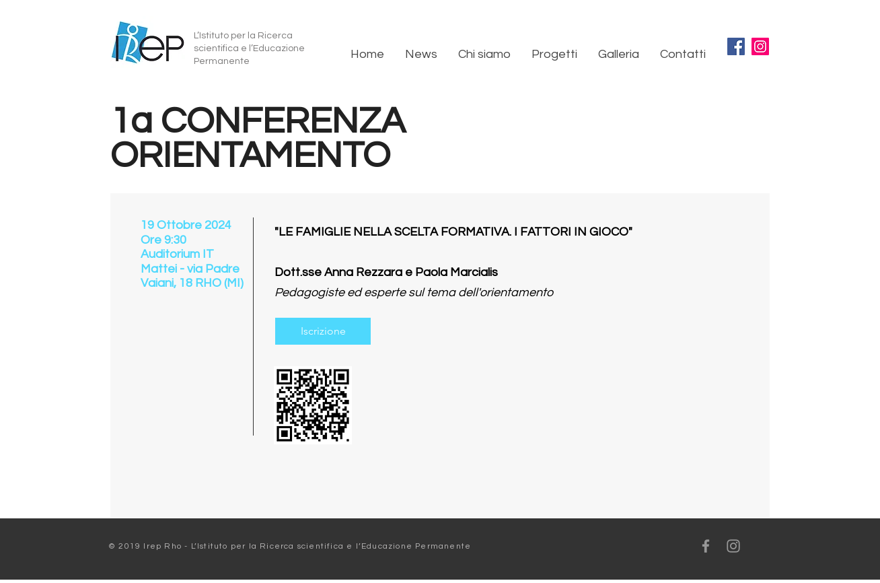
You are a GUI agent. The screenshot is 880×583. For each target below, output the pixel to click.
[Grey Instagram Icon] (733, 546)
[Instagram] (760, 46)
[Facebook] (736, 46)
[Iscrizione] (323, 331)
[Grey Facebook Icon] (705, 546)
